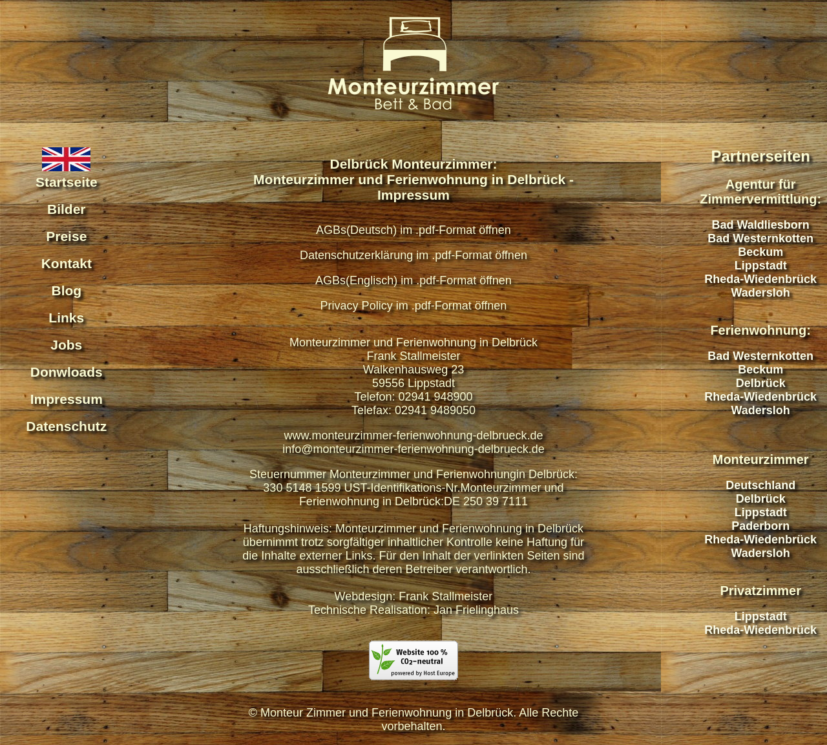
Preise (66, 236)
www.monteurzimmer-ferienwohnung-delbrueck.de (413, 435)
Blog (66, 290)
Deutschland (760, 485)
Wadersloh (760, 292)
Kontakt (66, 263)
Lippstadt (761, 265)
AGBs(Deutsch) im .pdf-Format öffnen (413, 230)
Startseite (67, 181)
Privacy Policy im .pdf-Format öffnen (413, 305)
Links (66, 317)
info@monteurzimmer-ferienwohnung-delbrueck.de (413, 449)
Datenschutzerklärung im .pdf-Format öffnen (413, 255)
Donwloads (66, 371)
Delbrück (761, 383)
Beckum (760, 252)
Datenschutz (66, 426)
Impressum (66, 399)
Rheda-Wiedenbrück (760, 279)
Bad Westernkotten (760, 238)
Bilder (66, 209)
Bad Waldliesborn (761, 224)
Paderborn (760, 525)
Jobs (66, 344)
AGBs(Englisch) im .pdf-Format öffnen (413, 280)
